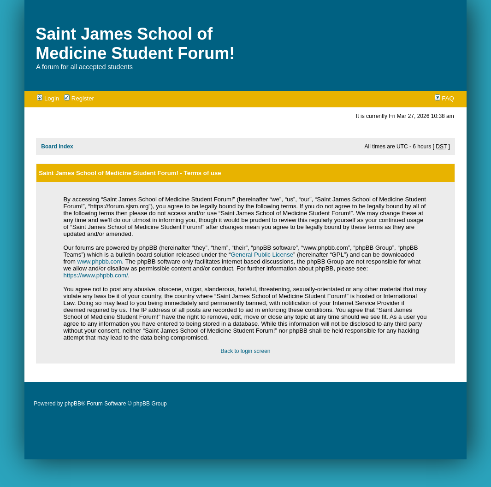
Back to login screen (245, 351)
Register (79, 98)
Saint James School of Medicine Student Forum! (135, 43)
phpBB (73, 403)
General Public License (262, 254)
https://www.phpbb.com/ (96, 275)
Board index (57, 146)
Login (48, 98)
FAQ (444, 98)
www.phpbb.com (99, 261)
